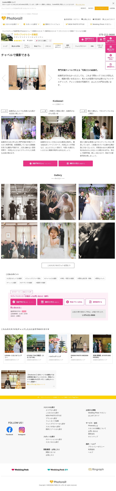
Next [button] (46, 76)
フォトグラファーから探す (55, 424)
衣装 (92, 46)
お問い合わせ (93, 431)
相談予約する (111, 40)
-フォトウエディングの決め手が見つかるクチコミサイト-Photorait (12, 18)
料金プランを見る (111, 57)
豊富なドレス (100, 278)
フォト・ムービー (27, 46)
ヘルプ (90, 452)
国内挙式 (83, 8)
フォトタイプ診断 (52, 421)
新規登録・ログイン (72, 19)
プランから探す (51, 418)
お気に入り (50, 455)
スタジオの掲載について (97, 428)
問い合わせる (16, 307)
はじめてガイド (108, 19)
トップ (5, 46)
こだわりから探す (52, 413)
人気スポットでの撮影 (15, 278)
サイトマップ (93, 437)
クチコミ (48, 46)
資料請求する (110, 65)
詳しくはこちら (80, 4)
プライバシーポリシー (96, 447)
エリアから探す (51, 410)
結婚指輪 (112, 8)
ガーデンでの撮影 (26, 283)
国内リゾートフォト (51, 24)
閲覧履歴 (97, 19)
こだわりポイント (58, 46)
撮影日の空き (110, 48)
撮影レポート (68, 46)
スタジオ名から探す (53, 426)
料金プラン (37, 46)
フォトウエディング (101, 8)
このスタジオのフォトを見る (58, 265)
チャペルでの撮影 (50, 278)
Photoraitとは (93, 426)
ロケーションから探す (54, 439)
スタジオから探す (52, 442)
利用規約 (91, 449)
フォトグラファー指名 (33, 278)
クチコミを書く (41, 40)
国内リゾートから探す (54, 429)
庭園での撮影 (41, 283)
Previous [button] (3, 76)
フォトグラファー (80, 46)
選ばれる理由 (16, 46)
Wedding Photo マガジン (100, 24)
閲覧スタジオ (51, 452)
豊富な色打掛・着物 (85, 278)
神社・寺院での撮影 (67, 278)
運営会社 (91, 434)
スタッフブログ (100, 46)
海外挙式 (90, 8)
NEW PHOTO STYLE (75, 24)
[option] (26, 77)
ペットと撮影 (12, 283)
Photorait (58, 482)
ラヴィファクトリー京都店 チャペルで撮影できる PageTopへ (60, 397)
